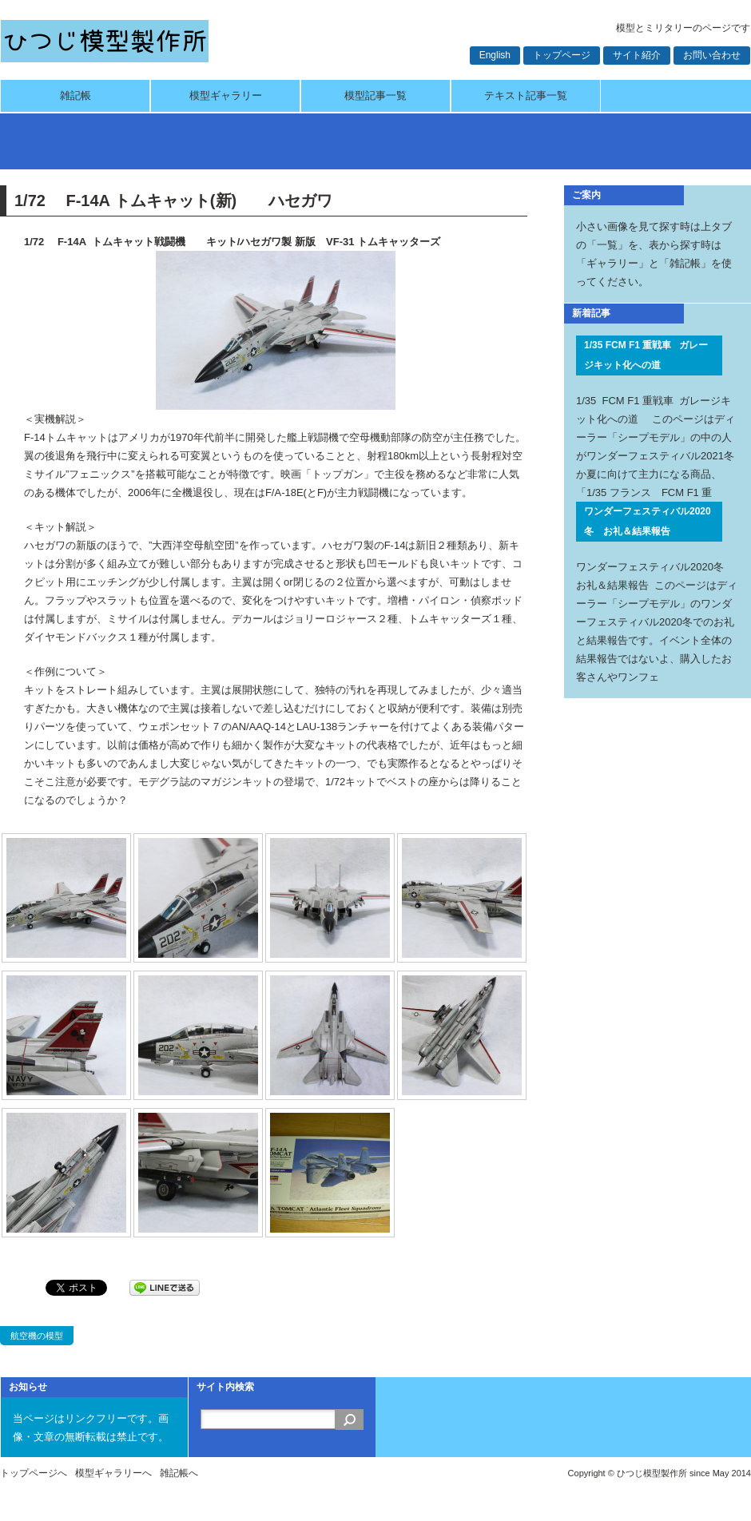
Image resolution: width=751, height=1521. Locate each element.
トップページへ (33, 1473)
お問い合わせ (712, 55)
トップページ (561, 55)
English (495, 55)
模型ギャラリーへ (113, 1473)
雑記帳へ (179, 1473)
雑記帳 (75, 95)
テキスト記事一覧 (525, 95)
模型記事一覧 (375, 95)
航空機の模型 (36, 1335)
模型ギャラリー (225, 95)
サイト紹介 (637, 55)
